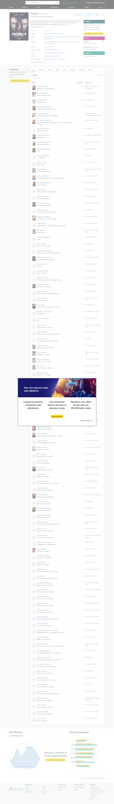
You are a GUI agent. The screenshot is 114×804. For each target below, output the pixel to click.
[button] (57, 416)
